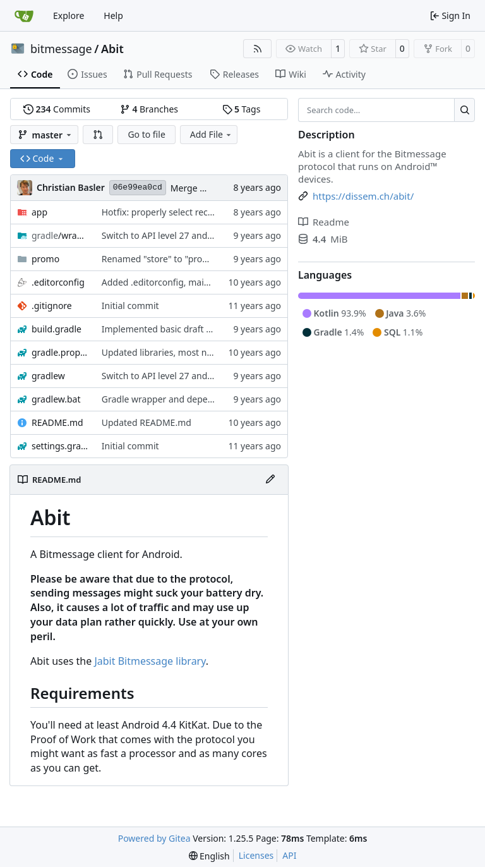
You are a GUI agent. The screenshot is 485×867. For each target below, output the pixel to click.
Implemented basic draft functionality (180, 329)
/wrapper (60, 235)
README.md (57, 422)
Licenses (256, 855)
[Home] (24, 15)
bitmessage (61, 48)
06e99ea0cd (137, 187)
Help (113, 15)
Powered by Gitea (154, 838)
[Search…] (464, 110)
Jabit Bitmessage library (149, 661)
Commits (56, 109)
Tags (241, 109)
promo (45, 259)
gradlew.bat (56, 399)
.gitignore (52, 306)
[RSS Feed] (257, 48)
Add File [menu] (211, 134)
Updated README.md (146, 422)
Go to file (146, 134)
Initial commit (130, 306)
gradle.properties (60, 352)
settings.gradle (60, 446)
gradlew (48, 376)
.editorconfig (58, 282)
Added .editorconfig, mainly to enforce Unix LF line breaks (221, 282)
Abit (112, 48)
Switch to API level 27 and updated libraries (191, 235)
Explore (68, 15)
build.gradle (56, 329)
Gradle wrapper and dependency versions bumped (207, 399)
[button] (98, 134)
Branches (149, 109)
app (39, 212)
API (289, 855)
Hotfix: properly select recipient (166, 212)
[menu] (209, 856)
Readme (323, 221)
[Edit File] (270, 479)
